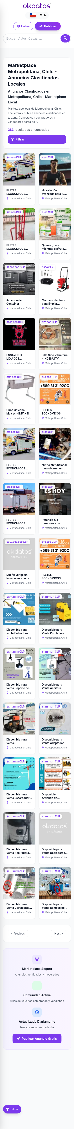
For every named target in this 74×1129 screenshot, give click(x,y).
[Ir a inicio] (37, 5)
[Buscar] (65, 38)
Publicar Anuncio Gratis (37, 1039)
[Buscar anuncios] (37, 38)
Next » (58, 933)
